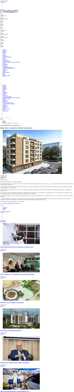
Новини (4, 49)
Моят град (5, 65)
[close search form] (0, 83)
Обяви (4, 74)
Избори (4, 51)
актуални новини (9, 203)
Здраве (4, 63)
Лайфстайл (5, 93)
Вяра (4, 73)
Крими (4, 71)
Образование (5, 64)
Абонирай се (2, 1)
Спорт (4, 57)
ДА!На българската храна (8, 67)
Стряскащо (5, 207)
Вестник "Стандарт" (7, 98)
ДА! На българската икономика (9, 68)
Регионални (5, 95)
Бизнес (4, 54)
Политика (5, 50)
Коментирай (3, 220)
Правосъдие (5, 70)
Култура (4, 69)
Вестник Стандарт (6, 61)
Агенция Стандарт (6, 211)
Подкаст (4, 58)
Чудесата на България (7, 56)
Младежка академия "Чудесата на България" (11, 62)
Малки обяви (5, 110)
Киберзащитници (6, 72)
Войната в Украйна (6, 75)
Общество (5, 52)
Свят (4, 53)
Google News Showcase (12, 201)
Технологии (5, 66)
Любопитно (5, 55)
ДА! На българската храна (8, 102)
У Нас (4, 209)
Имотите (4, 208)
